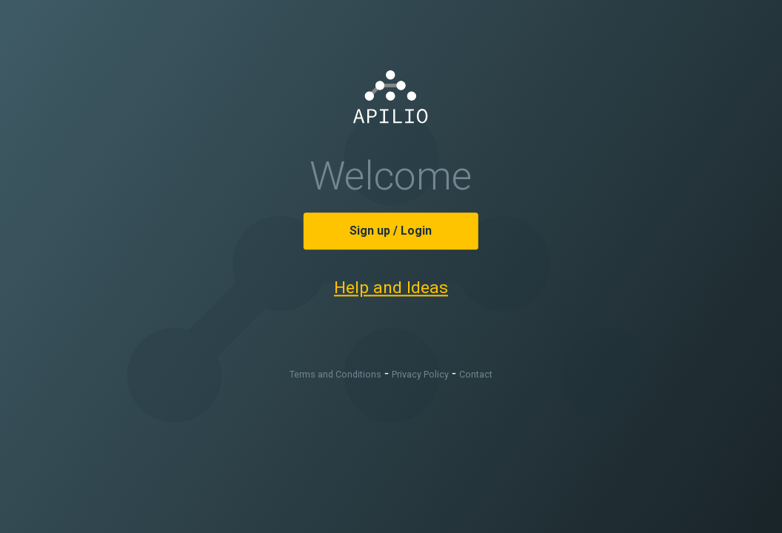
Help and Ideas (391, 288)
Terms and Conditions (335, 375)
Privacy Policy (420, 375)
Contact (475, 375)
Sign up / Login (391, 231)
